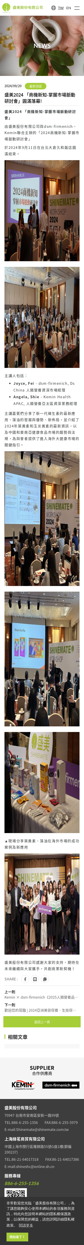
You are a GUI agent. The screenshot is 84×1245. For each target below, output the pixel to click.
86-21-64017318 (25, 1159)
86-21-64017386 (65, 1159)
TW (61, 8)
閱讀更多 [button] (26, 1225)
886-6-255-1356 (25, 1122)
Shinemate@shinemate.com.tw (42, 1129)
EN (68, 8)
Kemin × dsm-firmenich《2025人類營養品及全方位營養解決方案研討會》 (42, 997)
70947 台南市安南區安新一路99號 (31, 1115)
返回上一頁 (42, 1021)
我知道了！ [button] (17, 1237)
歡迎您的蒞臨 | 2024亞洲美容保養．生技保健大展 (42, 1010)
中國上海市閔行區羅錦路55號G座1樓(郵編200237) (37, 1149)
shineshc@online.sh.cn (35, 1166)
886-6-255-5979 (65, 1122)
